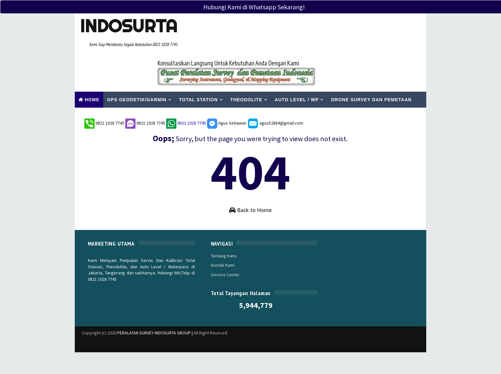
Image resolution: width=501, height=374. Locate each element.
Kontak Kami (211, 255)
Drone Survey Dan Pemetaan (371, 64)
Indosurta (126, 26)
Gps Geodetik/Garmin (136, 64)
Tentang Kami (212, 246)
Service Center (214, 265)
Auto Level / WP (297, 64)
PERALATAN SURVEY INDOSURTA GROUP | (155, 295)
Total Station (198, 64)
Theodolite (246, 64)
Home (92, 64)
